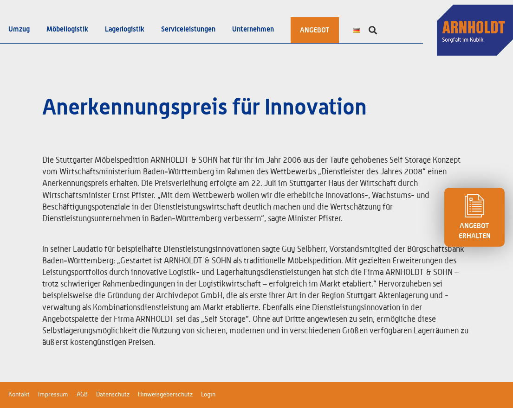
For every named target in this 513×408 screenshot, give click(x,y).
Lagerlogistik (124, 29)
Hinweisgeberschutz (165, 394)
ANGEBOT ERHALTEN (474, 217)
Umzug (19, 29)
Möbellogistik (67, 29)
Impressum (53, 394)
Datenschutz (113, 394)
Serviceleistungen (188, 29)
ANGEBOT (315, 30)
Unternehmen (253, 29)
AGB (82, 394)
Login (208, 394)
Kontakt (19, 394)
